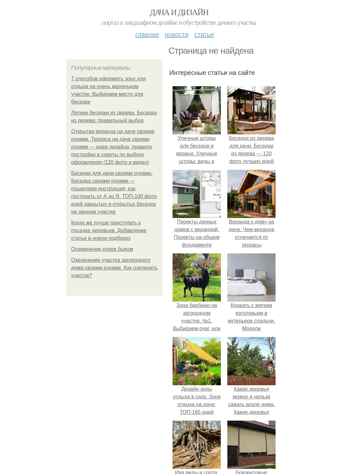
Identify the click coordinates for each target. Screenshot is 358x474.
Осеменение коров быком (102, 249)
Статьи (203, 34)
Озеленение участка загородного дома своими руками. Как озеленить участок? (114, 267)
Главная (147, 34)
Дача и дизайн (179, 12)
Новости (176, 34)
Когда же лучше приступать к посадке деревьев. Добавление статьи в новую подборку (108, 230)
